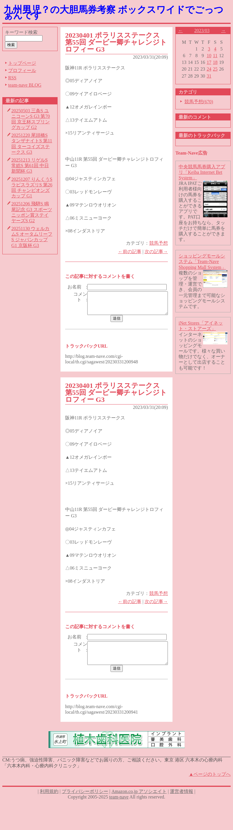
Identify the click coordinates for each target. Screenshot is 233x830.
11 (218, 55)
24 (211, 68)
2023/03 (204, 30)
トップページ (22, 63)
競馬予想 (161, 243)
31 (211, 75)
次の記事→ (158, 251)
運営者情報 (181, 808)
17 (211, 62)
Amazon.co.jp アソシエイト (139, 808)
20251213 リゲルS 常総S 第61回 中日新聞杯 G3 (30, 165)
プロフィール (22, 70)
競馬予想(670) (201, 101)
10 (211, 55)
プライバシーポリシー (85, 808)
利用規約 (49, 808)
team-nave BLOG (24, 85)
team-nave (119, 813)
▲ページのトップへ (210, 790)
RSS (12, 77)
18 (217, 62)
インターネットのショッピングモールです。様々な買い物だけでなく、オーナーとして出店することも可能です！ (204, 351)
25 (217, 68)
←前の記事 (132, 251)
